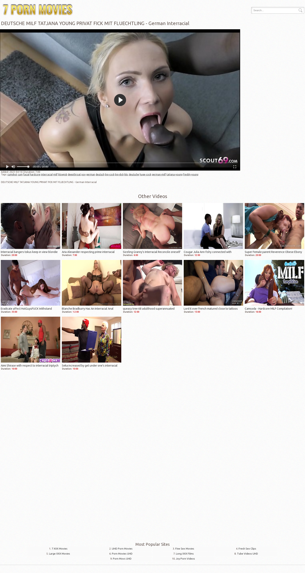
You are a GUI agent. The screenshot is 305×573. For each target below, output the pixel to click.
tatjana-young (175, 174)
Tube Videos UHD (247, 553)
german (90, 174)
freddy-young (190, 174)
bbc (126, 174)
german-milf (159, 174)
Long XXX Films (185, 553)
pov (83, 174)
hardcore (35, 174)
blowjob (62, 174)
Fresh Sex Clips (247, 548)
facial (26, 174)
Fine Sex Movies (184, 548)
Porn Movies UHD (122, 553)
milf (55, 174)
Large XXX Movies (59, 553)
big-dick (119, 174)
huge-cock (145, 174)
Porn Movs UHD (122, 558)
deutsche (134, 174)
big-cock (109, 174)
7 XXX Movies (59, 548)
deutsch (100, 174)
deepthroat (74, 174)
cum (20, 174)
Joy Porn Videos (185, 558)
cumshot (12, 174)
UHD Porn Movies (122, 548)
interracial (47, 174)
